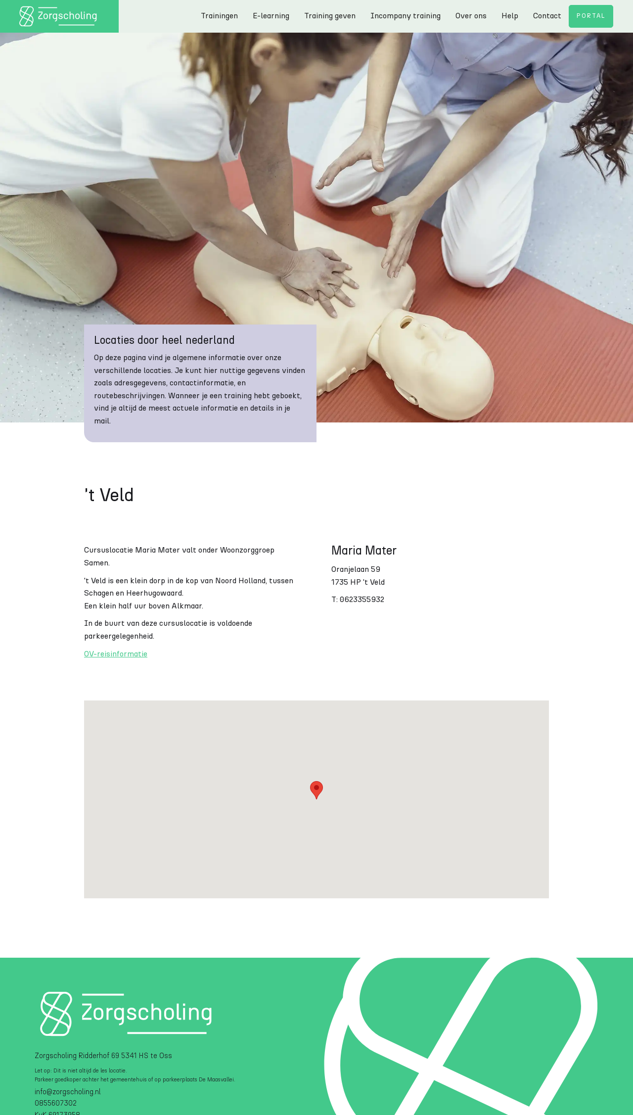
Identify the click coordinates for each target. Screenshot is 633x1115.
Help (509, 16)
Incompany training (405, 16)
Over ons (471, 16)
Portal (591, 16)
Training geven (330, 16)
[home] (59, 16)
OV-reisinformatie (115, 654)
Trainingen (219, 16)
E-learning (271, 16)
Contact (547, 16)
